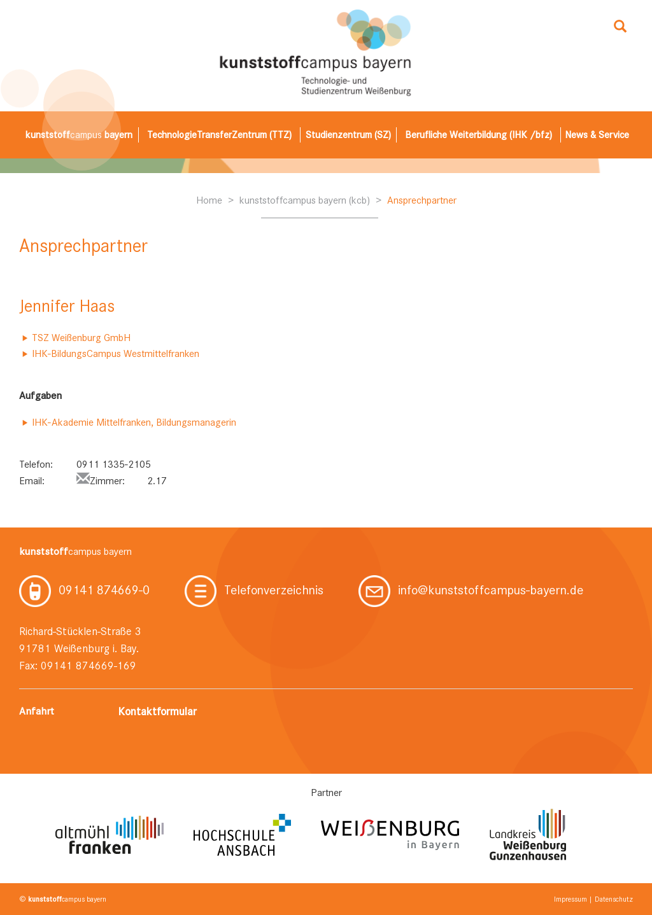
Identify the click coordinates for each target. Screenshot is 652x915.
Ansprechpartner (422, 200)
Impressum (570, 899)
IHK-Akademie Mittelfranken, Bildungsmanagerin (134, 422)
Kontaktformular (157, 711)
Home (209, 200)
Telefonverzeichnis (254, 589)
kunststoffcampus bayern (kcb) (304, 200)
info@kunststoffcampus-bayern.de (470, 589)
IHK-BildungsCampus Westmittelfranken (115, 353)
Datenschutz (614, 899)
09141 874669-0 (84, 589)
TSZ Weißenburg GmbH (81, 338)
